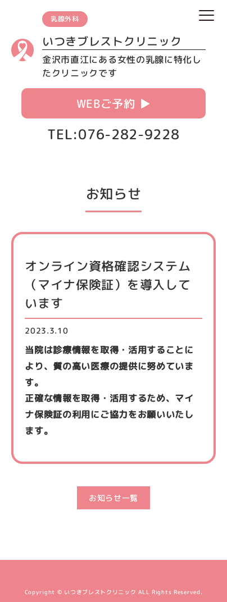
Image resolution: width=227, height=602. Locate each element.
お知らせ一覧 (113, 497)
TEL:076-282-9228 (113, 134)
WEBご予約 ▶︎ (113, 103)
